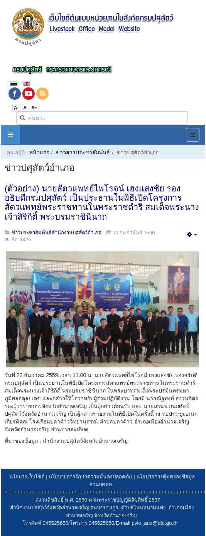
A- (16, 108)
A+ (34, 108)
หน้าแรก (39, 152)
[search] (102, 118)
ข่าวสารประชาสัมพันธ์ (83, 152)
